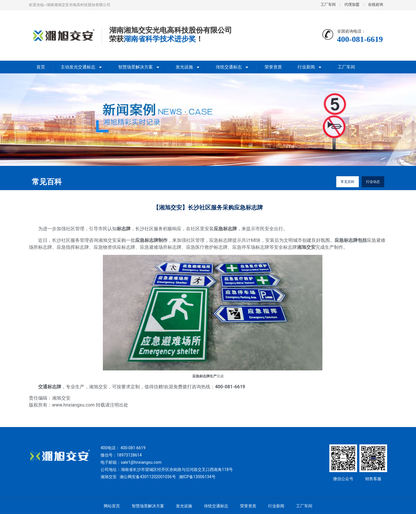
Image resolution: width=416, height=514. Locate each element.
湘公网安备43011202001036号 (148, 476)
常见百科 (347, 182)
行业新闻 (310, 67)
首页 (40, 67)
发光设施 (188, 67)
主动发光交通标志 (82, 67)
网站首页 (112, 506)
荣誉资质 (273, 67)
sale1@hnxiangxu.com (141, 462)
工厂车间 (346, 67)
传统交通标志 (232, 67)
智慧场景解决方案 (139, 67)
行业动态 (373, 182)
